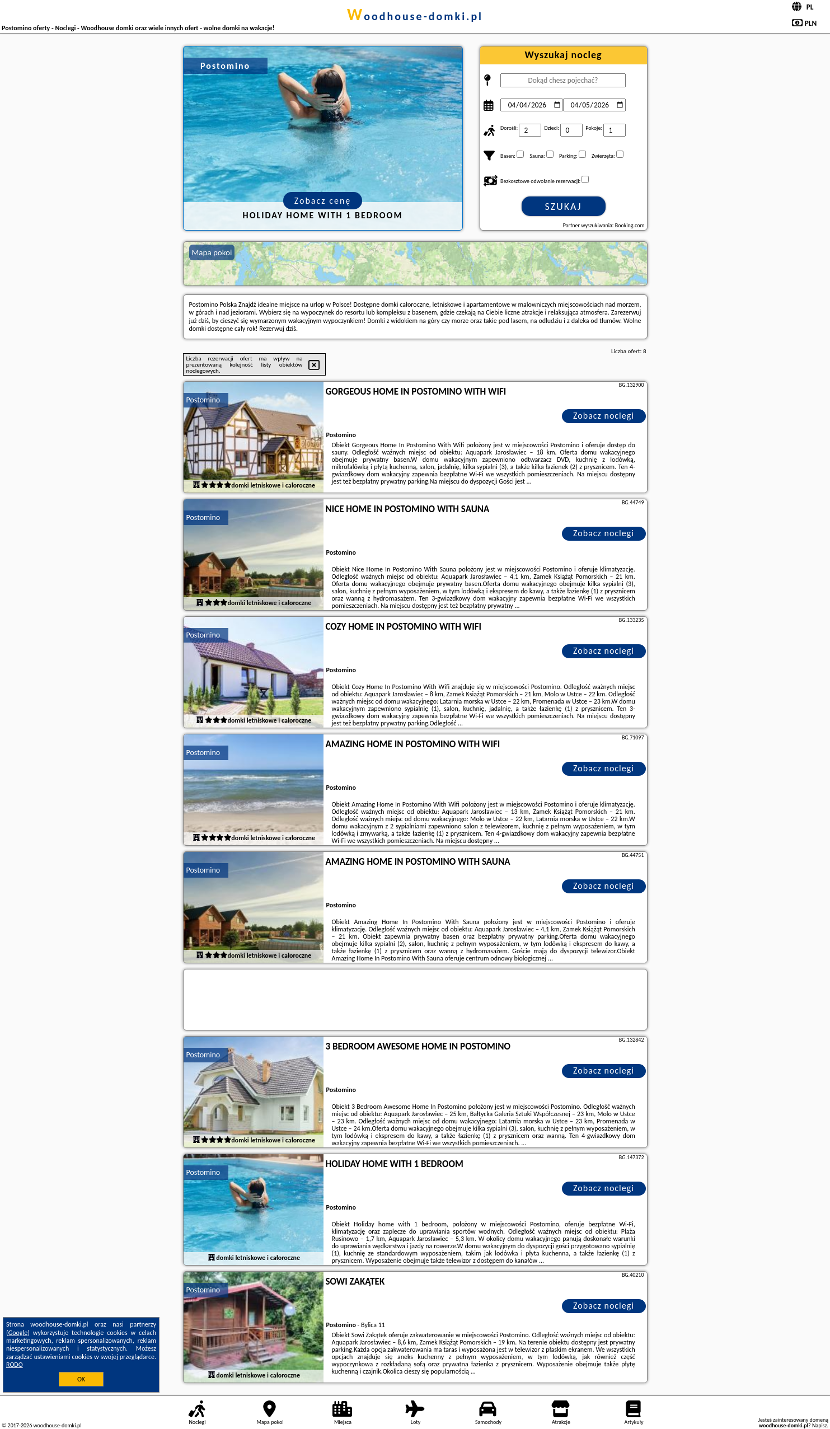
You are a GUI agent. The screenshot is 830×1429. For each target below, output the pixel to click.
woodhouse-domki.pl (415, 16)
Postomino (203, 400)
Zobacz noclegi (603, 415)
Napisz (819, 1425)
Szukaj (563, 206)
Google (18, 1333)
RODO (14, 1365)
